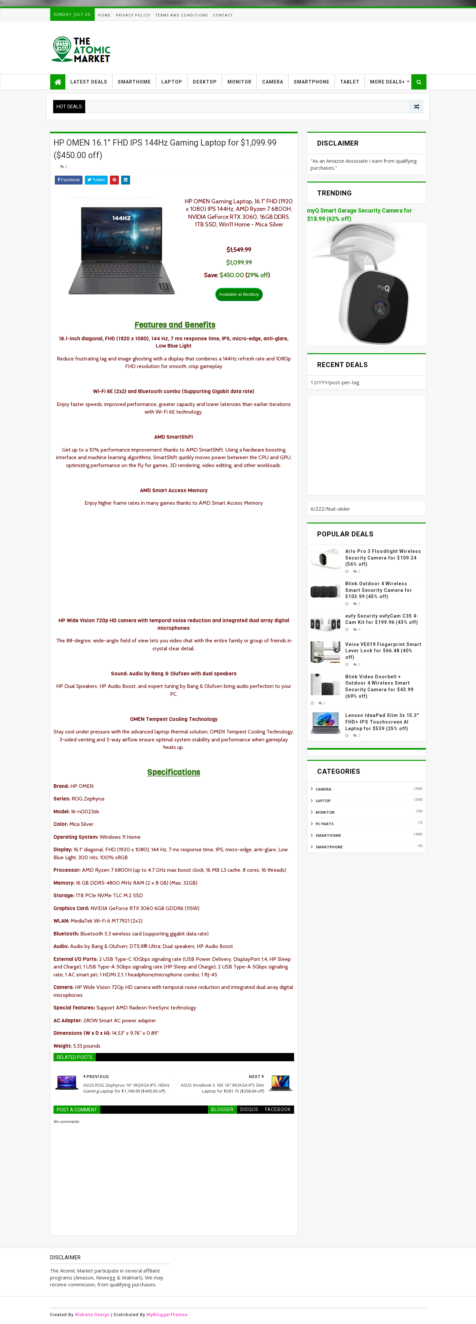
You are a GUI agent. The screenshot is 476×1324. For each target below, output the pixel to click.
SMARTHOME (134, 82)
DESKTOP (205, 82)
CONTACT (223, 15)
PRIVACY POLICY (133, 15)
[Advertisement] (306, 47)
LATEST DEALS (88, 82)
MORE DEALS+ (387, 82)
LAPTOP (171, 82)
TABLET (349, 82)
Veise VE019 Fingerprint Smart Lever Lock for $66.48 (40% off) (383, 651)
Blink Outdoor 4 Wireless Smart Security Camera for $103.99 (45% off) (378, 590)
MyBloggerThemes (167, 1314)
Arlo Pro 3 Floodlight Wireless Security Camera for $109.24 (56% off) (383, 558)
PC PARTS (325, 823)
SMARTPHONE (311, 82)
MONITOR (239, 82)
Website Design (92, 1314)
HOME (104, 15)
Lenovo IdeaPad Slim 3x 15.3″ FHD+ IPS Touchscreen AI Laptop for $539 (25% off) (382, 722)
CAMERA (272, 82)
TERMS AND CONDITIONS (181, 15)
